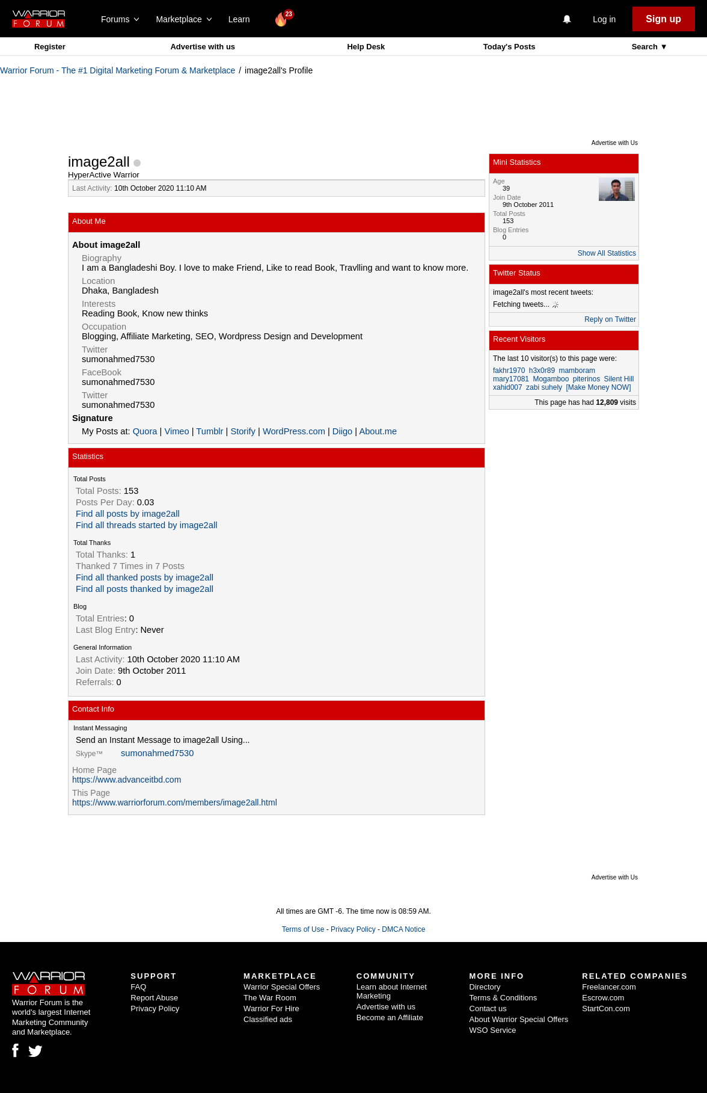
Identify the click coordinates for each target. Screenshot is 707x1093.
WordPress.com (294, 431)
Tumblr (209, 431)
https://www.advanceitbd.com (126, 779)
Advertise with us (202, 46)
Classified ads (267, 1019)
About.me (378, 431)
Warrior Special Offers (281, 986)
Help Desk (366, 46)
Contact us (488, 1008)
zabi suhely (544, 387)
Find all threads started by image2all (146, 525)
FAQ (138, 986)
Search (646, 46)
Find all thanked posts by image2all (144, 577)
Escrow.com (603, 997)
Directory (485, 986)
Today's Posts (509, 46)
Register (50, 46)
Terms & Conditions (503, 997)
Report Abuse (154, 997)
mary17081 (511, 379)
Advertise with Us (615, 143)
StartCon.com (605, 1008)
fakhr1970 (509, 370)
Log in (604, 19)
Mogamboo (551, 379)
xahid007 (507, 387)
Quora (145, 431)
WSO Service (493, 1030)
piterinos (586, 379)
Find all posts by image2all (128, 514)
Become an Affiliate (390, 1017)
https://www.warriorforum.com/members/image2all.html (174, 802)
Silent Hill (619, 379)
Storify (243, 431)
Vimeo (176, 431)
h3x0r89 (542, 370)
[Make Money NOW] (598, 387)
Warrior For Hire (271, 1008)
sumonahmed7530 (157, 753)
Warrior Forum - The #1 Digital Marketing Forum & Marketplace (117, 70)
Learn (242, 19)
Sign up (663, 19)
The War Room (269, 997)
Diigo (342, 431)
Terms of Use (303, 929)
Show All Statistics (607, 253)
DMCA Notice (403, 929)
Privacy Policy (353, 929)
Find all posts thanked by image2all (144, 589)
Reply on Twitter (610, 319)
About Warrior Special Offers (519, 1019)
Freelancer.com (609, 986)
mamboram (577, 370)
